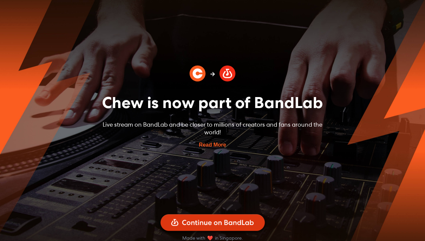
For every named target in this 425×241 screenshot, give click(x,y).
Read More (212, 145)
